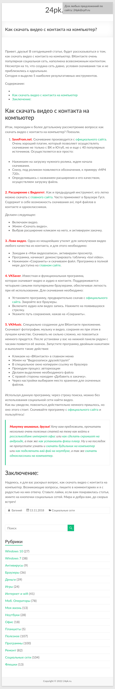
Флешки (11, 664)
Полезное (12, 636)
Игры (9, 586)
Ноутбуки (12, 615)
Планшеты (13, 629)
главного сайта (41, 197)
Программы (14, 643)
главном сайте (50, 265)
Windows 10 (14, 551)
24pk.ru (57, 9)
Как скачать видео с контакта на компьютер (45, 95)
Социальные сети (63, 510)
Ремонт (10, 650)
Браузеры (12, 572)
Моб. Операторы (17, 600)
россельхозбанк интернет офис (32, 436)
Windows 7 (13, 558)
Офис (9, 622)
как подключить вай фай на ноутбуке (43, 451)
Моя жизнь (13, 608)
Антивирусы (14, 565)
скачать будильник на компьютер (70, 446)
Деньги (10, 579)
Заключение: (21, 99)
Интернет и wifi (16, 593)
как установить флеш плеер (59, 441)
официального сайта (90, 139)
